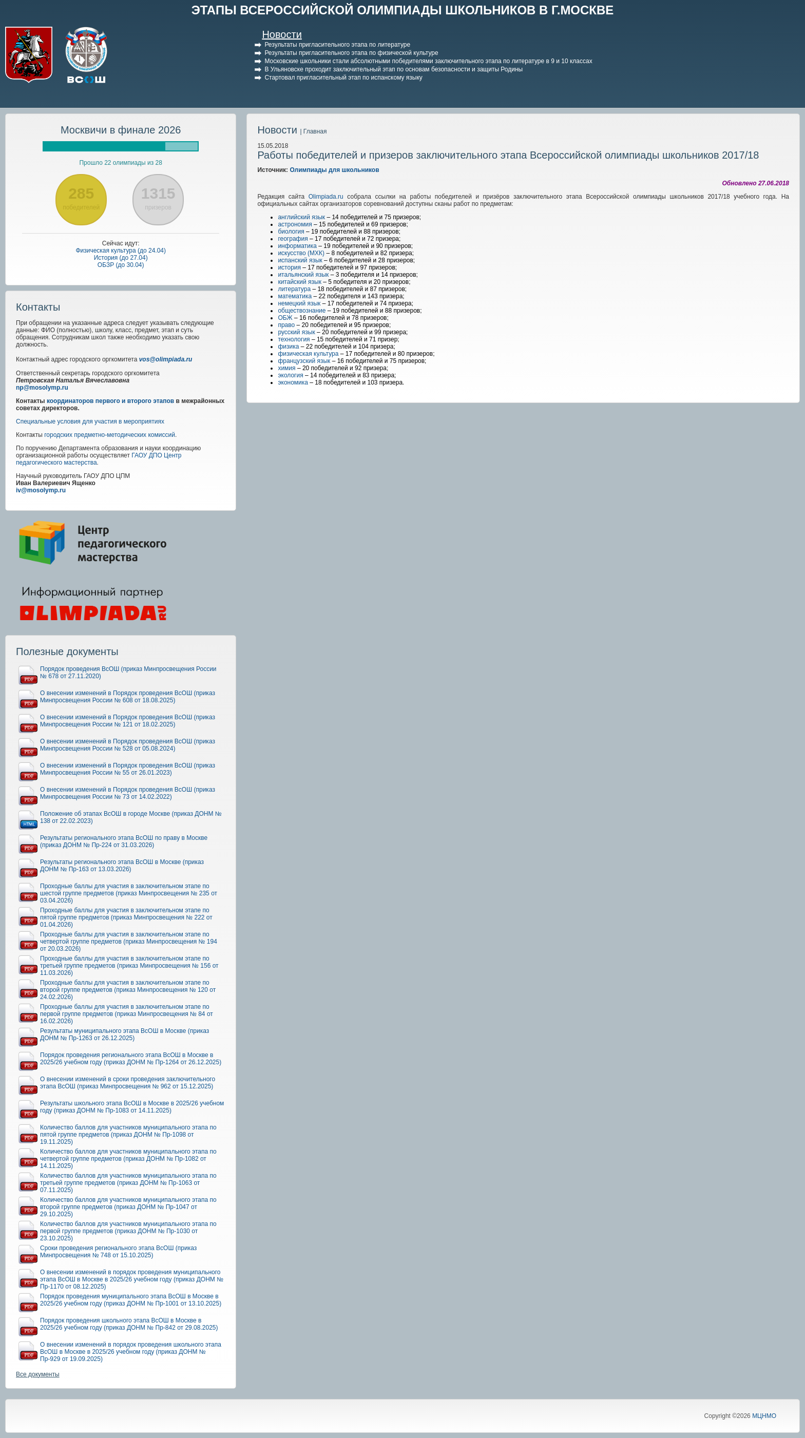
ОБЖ (285, 317)
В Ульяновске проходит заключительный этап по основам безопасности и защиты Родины (393, 69)
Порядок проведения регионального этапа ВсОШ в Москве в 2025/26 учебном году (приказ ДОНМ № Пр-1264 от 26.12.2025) (130, 1058)
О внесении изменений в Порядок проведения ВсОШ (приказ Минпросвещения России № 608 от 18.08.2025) (127, 696)
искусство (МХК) (301, 253)
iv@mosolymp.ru (41, 490)
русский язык (296, 332)
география (293, 238)
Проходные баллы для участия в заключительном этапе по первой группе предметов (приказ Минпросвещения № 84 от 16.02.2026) (126, 1014)
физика (288, 346)
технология (294, 339)
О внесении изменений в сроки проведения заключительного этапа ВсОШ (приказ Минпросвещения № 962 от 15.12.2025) (127, 1083)
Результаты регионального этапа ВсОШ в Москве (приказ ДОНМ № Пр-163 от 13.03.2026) (122, 865)
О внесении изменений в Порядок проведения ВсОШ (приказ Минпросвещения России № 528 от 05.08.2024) (127, 745)
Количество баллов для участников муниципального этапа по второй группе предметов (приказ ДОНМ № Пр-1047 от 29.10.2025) (128, 1207)
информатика (297, 246)
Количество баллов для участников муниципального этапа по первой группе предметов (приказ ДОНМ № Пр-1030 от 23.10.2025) (128, 1231)
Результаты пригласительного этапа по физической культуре (351, 52)
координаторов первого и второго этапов (110, 401)
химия (286, 368)
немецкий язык (299, 303)
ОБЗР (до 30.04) (121, 265)
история (289, 267)
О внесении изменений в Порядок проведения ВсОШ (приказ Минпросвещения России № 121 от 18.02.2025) (127, 721)
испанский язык (300, 260)
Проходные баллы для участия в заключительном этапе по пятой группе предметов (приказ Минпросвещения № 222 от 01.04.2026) (126, 917)
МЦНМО (764, 1416)
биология (291, 231)
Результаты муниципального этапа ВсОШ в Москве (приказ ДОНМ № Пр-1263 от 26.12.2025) (124, 1034)
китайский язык (299, 281)
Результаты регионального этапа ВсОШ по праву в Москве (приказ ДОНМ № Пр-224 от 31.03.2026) (123, 841)
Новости (281, 34)
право (286, 325)
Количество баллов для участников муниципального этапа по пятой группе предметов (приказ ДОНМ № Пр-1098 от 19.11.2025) (128, 1134)
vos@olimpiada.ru (166, 359)
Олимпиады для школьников (334, 170)
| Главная (313, 131)
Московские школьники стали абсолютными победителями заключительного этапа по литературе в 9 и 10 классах (428, 61)
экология (290, 375)
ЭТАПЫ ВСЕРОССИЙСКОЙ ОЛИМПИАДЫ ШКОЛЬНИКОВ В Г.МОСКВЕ (402, 10)
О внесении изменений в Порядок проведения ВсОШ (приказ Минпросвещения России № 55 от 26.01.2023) (127, 769)
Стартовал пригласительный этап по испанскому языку (343, 77)
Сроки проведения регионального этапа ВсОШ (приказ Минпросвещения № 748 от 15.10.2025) (118, 1251)
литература (294, 289)
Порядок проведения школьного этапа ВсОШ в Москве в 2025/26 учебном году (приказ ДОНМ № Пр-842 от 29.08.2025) (129, 1324)
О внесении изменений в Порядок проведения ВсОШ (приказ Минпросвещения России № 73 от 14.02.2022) (127, 793)
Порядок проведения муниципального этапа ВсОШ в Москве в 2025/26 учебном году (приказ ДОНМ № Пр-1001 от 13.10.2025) (130, 1300)
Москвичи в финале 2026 (121, 130)
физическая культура (308, 353)
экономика (293, 382)
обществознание (301, 310)
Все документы (38, 1374)
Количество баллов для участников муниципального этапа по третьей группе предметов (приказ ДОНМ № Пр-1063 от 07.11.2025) (128, 1183)
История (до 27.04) (121, 257)
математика (295, 296)
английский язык (301, 217)
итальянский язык (303, 274)
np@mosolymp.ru (42, 387)
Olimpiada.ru (326, 196)
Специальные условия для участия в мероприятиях (90, 421)
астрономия (295, 224)
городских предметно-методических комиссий (109, 434)
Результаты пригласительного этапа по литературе (337, 44)
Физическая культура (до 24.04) (120, 250)
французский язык (304, 361)
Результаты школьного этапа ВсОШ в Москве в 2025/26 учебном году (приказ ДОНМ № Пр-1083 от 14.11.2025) (132, 1107)
